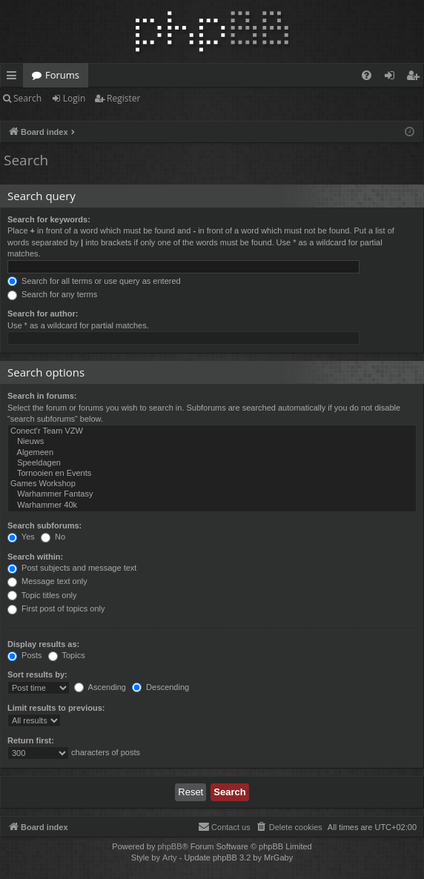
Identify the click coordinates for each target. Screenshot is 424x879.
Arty (169, 857)
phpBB (169, 846)
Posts (24, 655)
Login (74, 98)
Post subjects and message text (71, 567)
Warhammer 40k (212, 505)
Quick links (14, 77)
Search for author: (42, 313)
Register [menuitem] (416, 77)
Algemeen (212, 453)
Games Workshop (212, 484)
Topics (66, 655)
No (53, 536)
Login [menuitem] (392, 77)
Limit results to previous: (56, 707)
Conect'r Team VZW (212, 431)
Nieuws (212, 442)
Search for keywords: (48, 219)
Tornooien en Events (212, 473)
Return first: (30, 740)
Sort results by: (37, 674)
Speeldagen (212, 463)
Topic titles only (41, 595)
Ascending (100, 687)
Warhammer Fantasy (212, 494)
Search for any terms (52, 294)
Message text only (47, 581)
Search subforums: (44, 525)
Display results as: (43, 644)
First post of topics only (56, 608)
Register (123, 98)
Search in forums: (42, 395)
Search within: (35, 556)
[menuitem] (366, 75)
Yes (21, 536)
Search (27, 98)
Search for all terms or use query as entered (94, 280)
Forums (62, 75)
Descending (160, 687)
